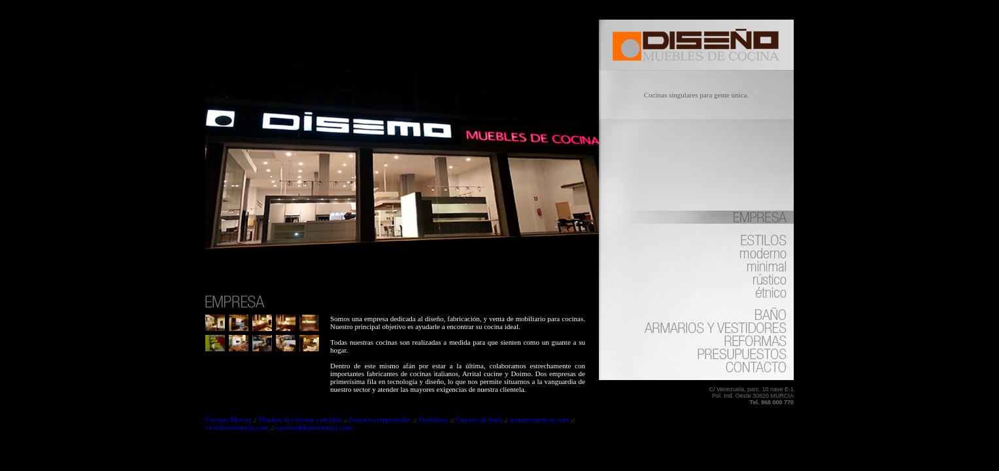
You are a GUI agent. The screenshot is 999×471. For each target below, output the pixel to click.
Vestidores (433, 419)
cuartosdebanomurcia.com (314, 427)
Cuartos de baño (479, 419)
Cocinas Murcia (229, 419)
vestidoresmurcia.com (237, 427)
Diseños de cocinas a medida (299, 419)
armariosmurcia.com (539, 419)
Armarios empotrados (379, 419)
